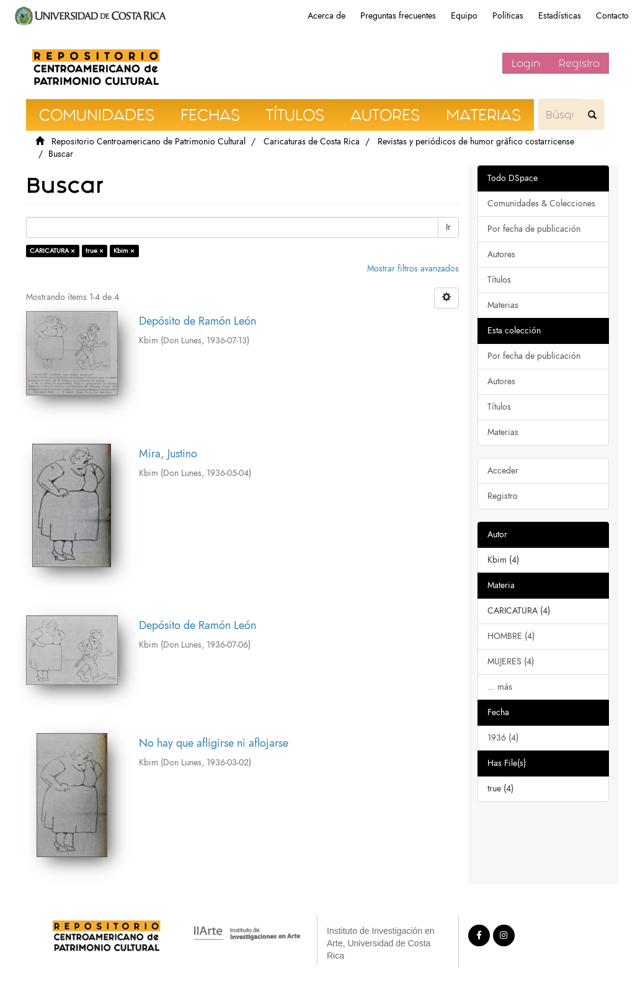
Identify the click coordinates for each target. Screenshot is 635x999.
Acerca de (326, 16)
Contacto (612, 16)
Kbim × (124, 250)
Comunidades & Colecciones (541, 203)
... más (499, 687)
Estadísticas (559, 16)
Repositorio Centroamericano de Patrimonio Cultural (148, 141)
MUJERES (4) (510, 661)
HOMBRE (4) (511, 636)
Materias (502, 305)
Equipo (464, 16)
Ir (448, 227)
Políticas (507, 16)
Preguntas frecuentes (398, 16)
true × (95, 250)
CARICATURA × (52, 250)
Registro (579, 63)
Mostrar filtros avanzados (413, 269)
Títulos (499, 280)
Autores (501, 254)
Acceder (502, 471)
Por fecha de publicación (533, 229)
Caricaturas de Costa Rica (312, 141)
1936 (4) (502, 738)
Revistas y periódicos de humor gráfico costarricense (476, 141)
